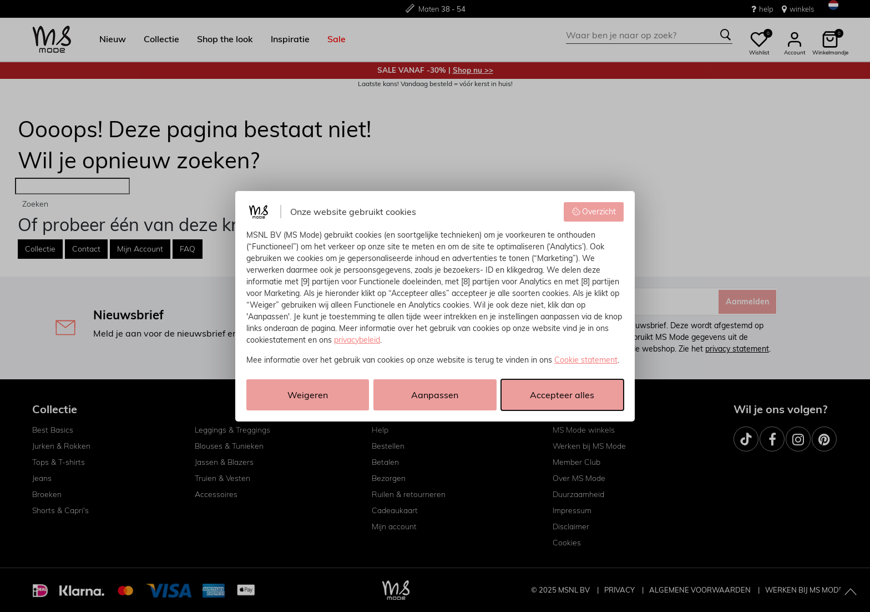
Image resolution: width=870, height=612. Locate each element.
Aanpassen (434, 394)
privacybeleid (357, 340)
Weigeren (307, 394)
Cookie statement (586, 360)
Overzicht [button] (593, 212)
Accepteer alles (562, 394)
